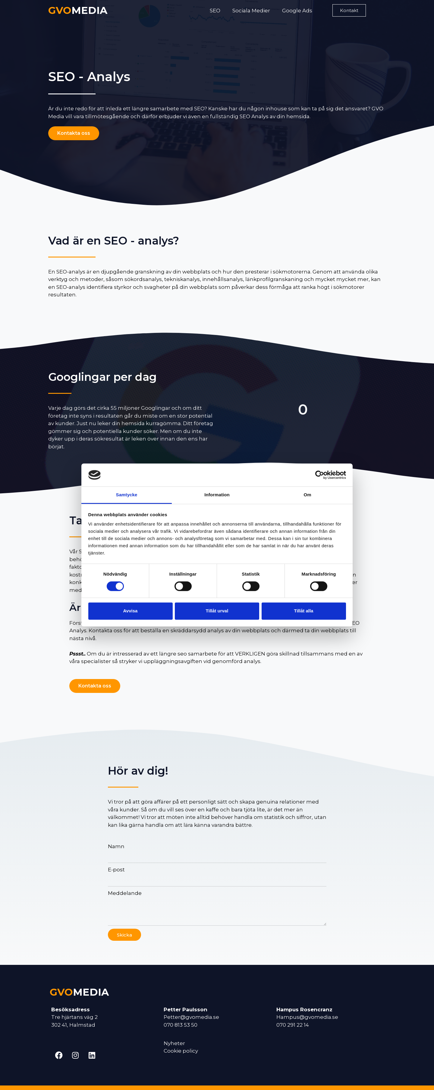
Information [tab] (217, 495)
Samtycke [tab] (126, 495)
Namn (116, 846)
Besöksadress (70, 1009)
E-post (116, 870)
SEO (215, 11)
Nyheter (174, 1043)
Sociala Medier (251, 11)
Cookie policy (181, 1051)
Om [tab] (307, 495)
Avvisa (130, 610)
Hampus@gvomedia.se (307, 1017)
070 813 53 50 (180, 1025)
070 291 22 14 (292, 1025)
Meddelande (125, 893)
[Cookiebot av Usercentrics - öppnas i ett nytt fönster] (319, 474)
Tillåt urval (217, 610)
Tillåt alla (303, 610)
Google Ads (297, 11)
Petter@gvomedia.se (191, 1017)
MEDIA (77, 10)
